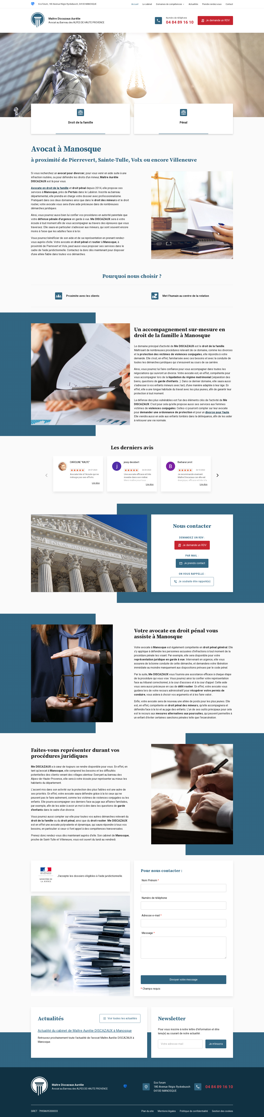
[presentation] (166, 968)
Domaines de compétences (169, 4)
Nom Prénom (150, 880)
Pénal (183, 122)
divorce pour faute (217, 412)
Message (148, 933)
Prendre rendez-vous (212, 4)
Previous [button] (46, 475)
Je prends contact (192, 563)
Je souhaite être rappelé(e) (192, 582)
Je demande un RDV (215, 21)
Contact (229, 4)
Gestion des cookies (222, 1111)
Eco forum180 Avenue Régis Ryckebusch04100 (172, 1086)
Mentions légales (167, 1111)
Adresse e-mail (152, 915)
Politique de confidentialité (194, 1111)
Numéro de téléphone (154, 898)
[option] (132, 75)
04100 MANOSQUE (67, 4)
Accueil (134, 4)
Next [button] (217, 475)
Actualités (193, 4)
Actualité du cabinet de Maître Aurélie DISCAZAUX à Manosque (85, 1031)
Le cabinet (147, 4)
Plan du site (147, 1111)
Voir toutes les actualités (120, 1018)
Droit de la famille (80, 122)
